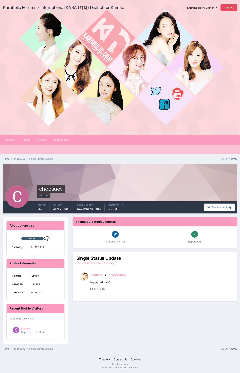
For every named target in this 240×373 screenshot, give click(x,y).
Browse (10, 139)
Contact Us (120, 359)
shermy (25, 328)
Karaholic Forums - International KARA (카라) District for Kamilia (63, 7)
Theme (104, 359)
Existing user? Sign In (202, 7)
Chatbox (42, 139)
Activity (26, 139)
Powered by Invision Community (120, 367)
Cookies (136, 359)
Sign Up (228, 7)
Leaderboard (61, 139)
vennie (96, 275)
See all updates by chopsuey (95, 263)
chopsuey (117, 275)
